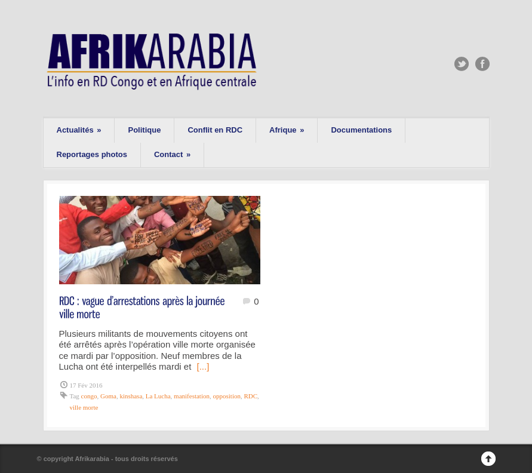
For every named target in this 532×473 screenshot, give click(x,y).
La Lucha (158, 396)
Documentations (361, 129)
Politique (144, 129)
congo (89, 396)
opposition (226, 396)
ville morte (84, 407)
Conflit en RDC (214, 129)
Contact (172, 154)
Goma (108, 396)
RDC (250, 396)
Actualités (79, 129)
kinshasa (130, 396)
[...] (202, 366)
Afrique (286, 129)
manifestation (192, 396)
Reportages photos (92, 154)
